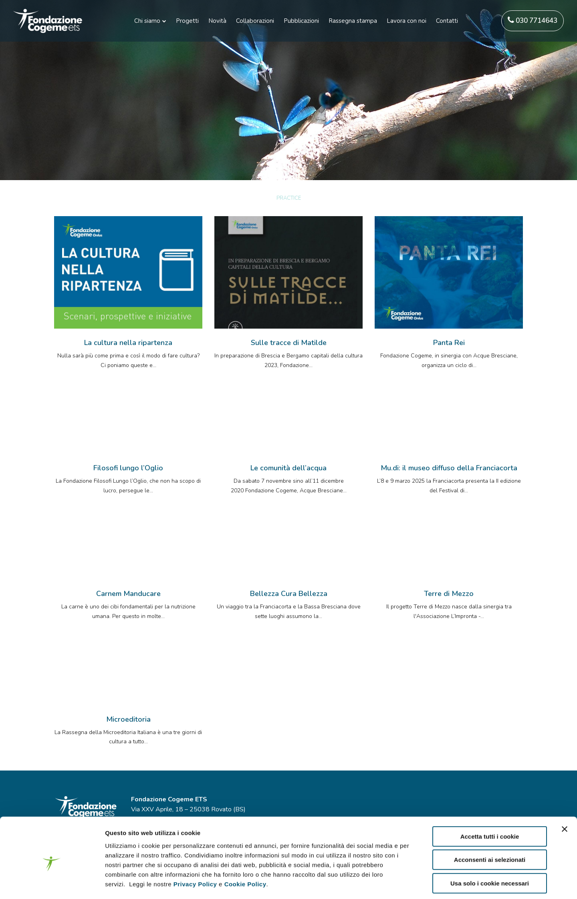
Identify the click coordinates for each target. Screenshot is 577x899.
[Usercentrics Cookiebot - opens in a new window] (52, 883)
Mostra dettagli (425, 883)
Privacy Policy (195, 848)
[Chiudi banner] (564, 794)
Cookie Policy (245, 848)
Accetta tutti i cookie (489, 801)
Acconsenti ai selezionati (489, 824)
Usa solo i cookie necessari (489, 848)
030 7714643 (532, 20)
